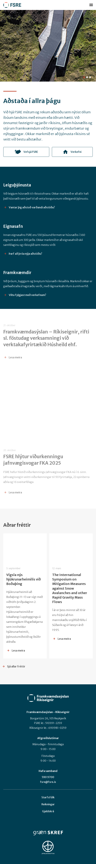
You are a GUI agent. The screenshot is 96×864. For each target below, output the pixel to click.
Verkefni (76, 153)
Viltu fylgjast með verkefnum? (27, 297)
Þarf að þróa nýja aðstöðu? (25, 256)
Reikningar (48, 804)
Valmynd (91, 5)
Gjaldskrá (48, 811)
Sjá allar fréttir (16, 666)
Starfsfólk (48, 797)
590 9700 (48, 777)
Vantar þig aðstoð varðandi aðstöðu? (32, 210)
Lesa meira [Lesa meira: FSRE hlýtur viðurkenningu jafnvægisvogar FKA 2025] (15, 492)
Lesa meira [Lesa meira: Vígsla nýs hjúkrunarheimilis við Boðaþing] (18, 650)
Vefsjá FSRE (30, 153)
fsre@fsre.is (48, 782)
